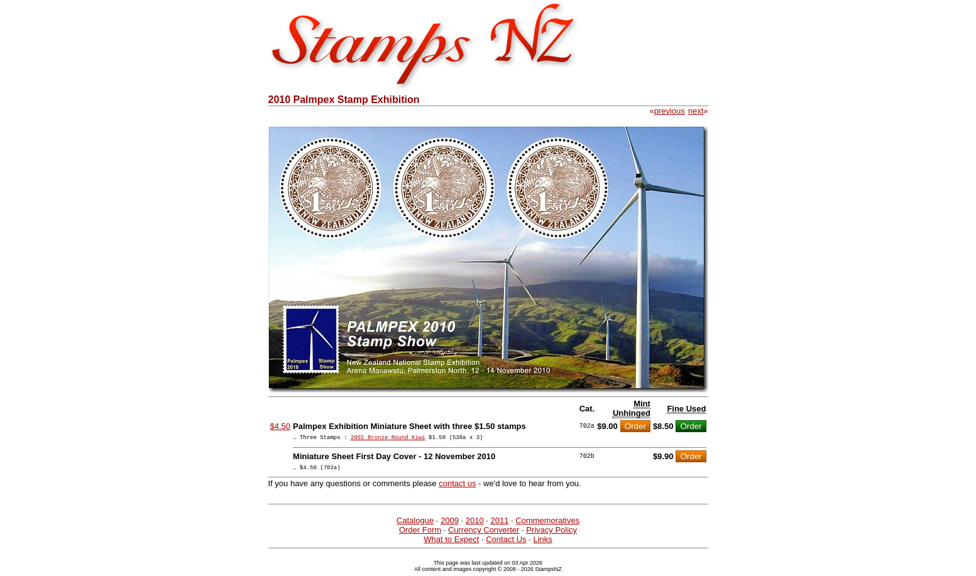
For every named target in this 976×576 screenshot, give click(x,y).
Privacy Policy (551, 533)
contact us (457, 487)
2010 (475, 524)
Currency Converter (483, 533)
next (696, 111)
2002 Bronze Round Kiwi (388, 439)
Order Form (420, 533)
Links (542, 543)
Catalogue (415, 524)
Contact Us (506, 543)
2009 (450, 524)
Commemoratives (547, 524)
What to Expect (451, 543)
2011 (500, 524)
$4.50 (280, 426)
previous (669, 111)
